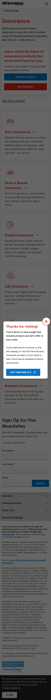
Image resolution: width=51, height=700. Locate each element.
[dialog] (25, 350)
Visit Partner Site (20, 372)
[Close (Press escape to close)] (46, 321)
